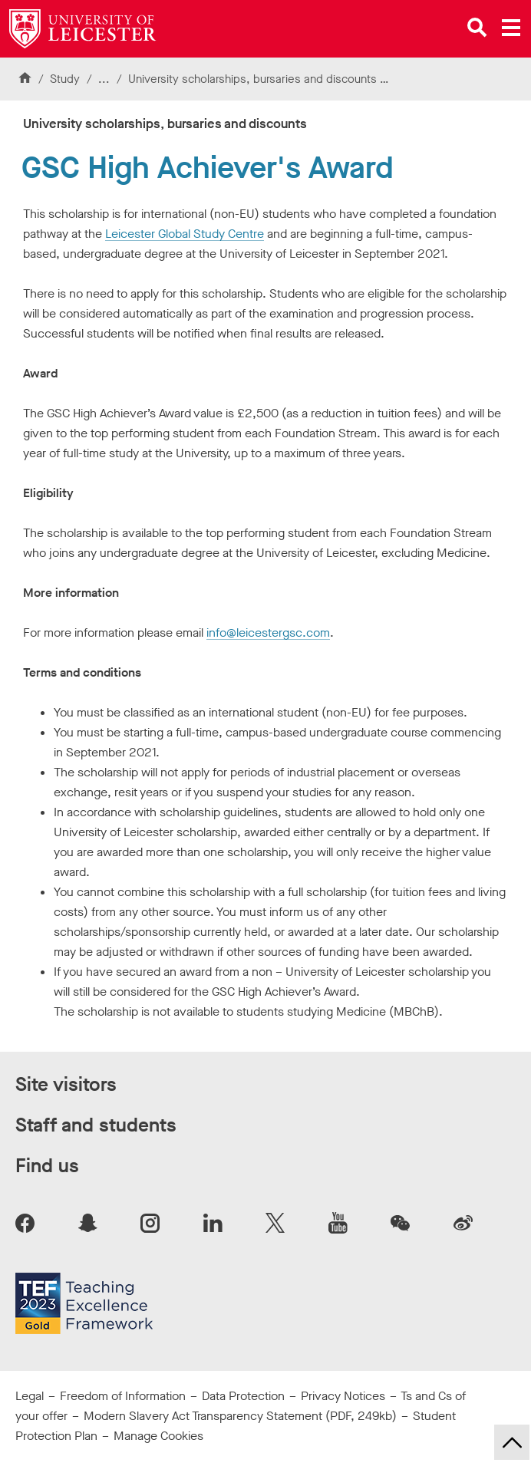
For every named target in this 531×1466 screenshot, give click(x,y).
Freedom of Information (123, 1396)
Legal (29, 1396)
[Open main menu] (511, 28)
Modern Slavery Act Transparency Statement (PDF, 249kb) (240, 1416)
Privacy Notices (343, 1396)
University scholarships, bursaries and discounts (252, 79)
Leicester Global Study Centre (184, 234)
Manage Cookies (158, 1436)
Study (65, 79)
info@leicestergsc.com (268, 632)
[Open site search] (477, 28)
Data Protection (243, 1396)
